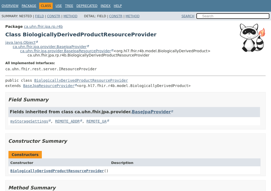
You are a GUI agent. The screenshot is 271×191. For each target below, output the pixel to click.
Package (29, 6)
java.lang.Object (20, 42)
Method (71, 16)
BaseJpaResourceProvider (48, 86)
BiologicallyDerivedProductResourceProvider (81, 80)
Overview (10, 6)
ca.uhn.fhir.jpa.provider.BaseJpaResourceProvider (65, 51)
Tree (69, 6)
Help (118, 6)
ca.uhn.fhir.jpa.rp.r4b (43, 26)
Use (59, 6)
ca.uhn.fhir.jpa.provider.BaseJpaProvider (50, 47)
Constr (53, 16)
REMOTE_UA (97, 121)
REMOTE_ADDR (67, 121)
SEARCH (188, 16)
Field (39, 16)
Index (106, 6)
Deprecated (87, 6)
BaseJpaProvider (151, 111)
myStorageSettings (29, 121)
